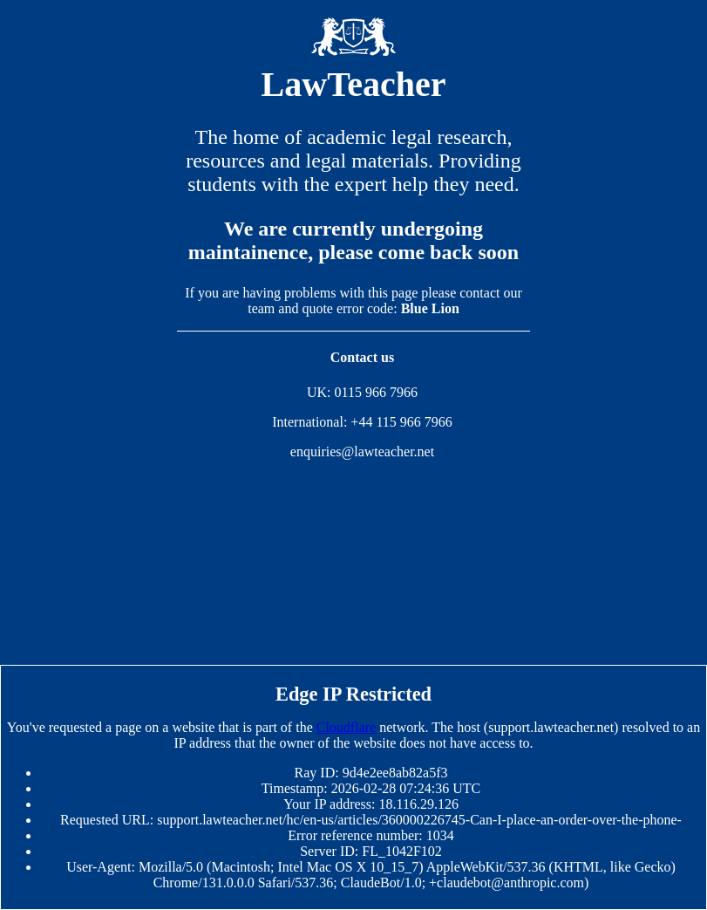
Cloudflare (346, 727)
